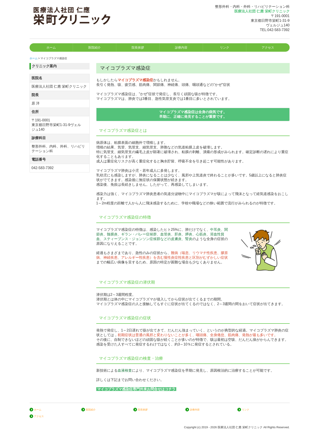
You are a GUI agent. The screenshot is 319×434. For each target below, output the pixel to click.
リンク (224, 47)
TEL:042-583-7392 (274, 30)
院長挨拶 (138, 47)
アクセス (268, 47)
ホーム (51, 47)
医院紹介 (94, 47)
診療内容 (181, 47)
